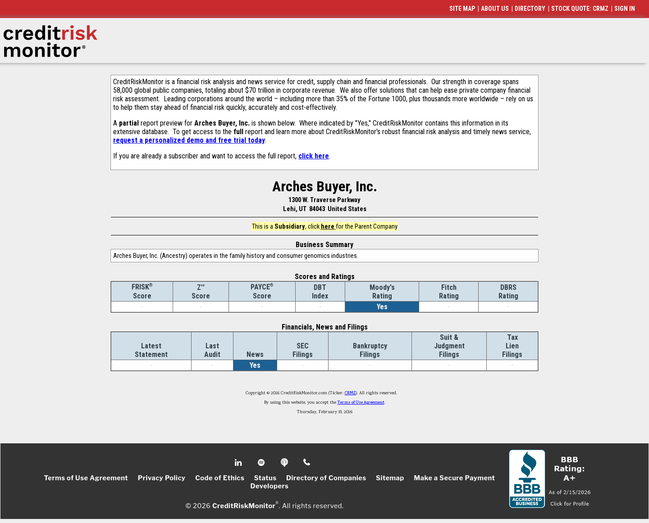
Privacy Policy (162, 478)
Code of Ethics (219, 478)
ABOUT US (495, 8)
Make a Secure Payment (454, 478)
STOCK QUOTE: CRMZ (579, 8)
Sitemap (390, 478)
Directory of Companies (326, 478)
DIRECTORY (530, 8)
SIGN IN (624, 8)
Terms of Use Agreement (361, 403)
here (328, 226)
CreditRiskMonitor (243, 506)
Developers (270, 486)
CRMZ (350, 393)
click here (313, 156)
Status (265, 478)
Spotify (262, 463)
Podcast (285, 463)
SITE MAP (462, 8)
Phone (307, 463)
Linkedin (239, 463)
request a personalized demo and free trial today (189, 140)
